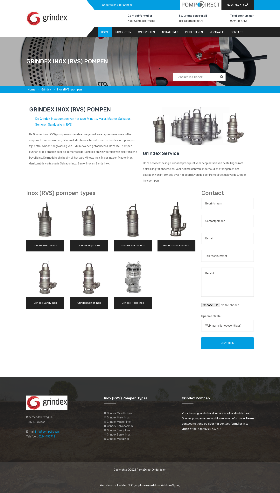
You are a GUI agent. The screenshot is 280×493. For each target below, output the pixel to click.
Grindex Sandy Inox (118, 430)
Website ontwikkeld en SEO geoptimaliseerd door (140, 485)
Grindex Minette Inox (119, 413)
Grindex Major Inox (118, 417)
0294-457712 (237, 4)
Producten (123, 32)
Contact (237, 32)
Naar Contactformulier (141, 20)
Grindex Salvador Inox (120, 426)
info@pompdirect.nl (191, 20)
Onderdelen (146, 32)
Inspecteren (194, 32)
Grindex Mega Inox (118, 438)
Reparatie (217, 32)
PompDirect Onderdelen (151, 469)
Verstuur (227, 343)
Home (105, 32)
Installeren (170, 32)
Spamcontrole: (211, 316)
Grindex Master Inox (119, 421)
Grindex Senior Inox (118, 434)
